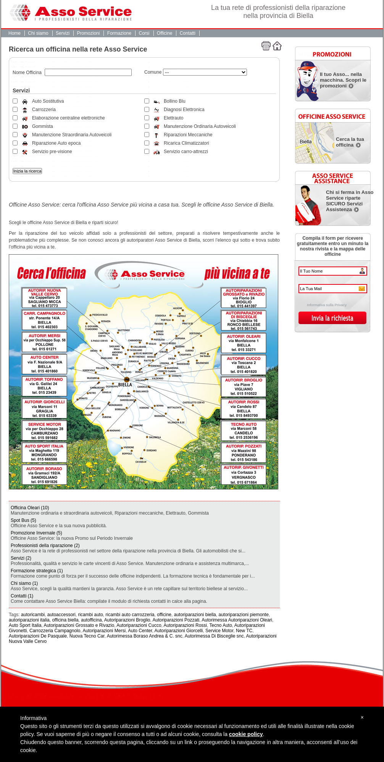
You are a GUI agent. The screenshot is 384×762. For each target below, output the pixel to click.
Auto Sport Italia (25, 625)
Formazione (119, 33)
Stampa (266, 45)
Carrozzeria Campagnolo (54, 630)
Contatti (187, 33)
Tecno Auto (220, 625)
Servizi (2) (21, 558)
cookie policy (246, 734)
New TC (244, 630)
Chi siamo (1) (24, 583)
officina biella (65, 620)
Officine (164, 33)
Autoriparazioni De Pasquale (38, 636)
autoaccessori (61, 614)
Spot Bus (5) (23, 520)
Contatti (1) (22, 596)
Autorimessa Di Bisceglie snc (214, 636)
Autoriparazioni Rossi (185, 625)
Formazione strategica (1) (37, 570)
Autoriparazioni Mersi (104, 630)
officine (164, 614)
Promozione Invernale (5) (36, 533)
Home (14, 33)
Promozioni (88, 33)
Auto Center (140, 630)
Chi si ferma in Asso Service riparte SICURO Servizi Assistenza (350, 200)
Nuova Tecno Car (87, 636)
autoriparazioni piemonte (243, 614)
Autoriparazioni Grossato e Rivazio (79, 625)
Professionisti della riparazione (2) (45, 545)
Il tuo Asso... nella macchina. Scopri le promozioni (343, 80)
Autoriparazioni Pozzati (176, 620)
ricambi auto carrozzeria (130, 614)
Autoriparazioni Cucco (138, 625)
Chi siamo (38, 33)
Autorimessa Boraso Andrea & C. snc (144, 636)
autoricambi (33, 614)
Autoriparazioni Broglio (127, 620)
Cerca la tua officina (350, 142)
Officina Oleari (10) (30, 507)
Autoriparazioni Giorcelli (179, 630)
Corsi (144, 33)
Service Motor (219, 630)
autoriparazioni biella (195, 614)
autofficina (91, 620)
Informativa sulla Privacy (327, 305)
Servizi (62, 33)
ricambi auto (90, 614)
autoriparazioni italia (29, 620)
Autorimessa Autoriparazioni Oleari (237, 620)
